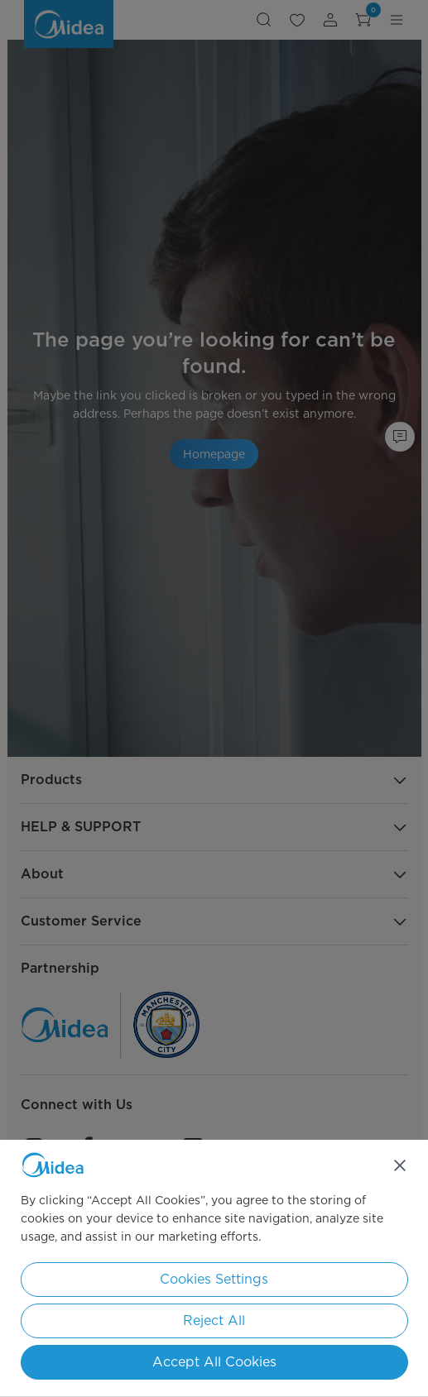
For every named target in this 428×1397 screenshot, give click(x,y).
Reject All (214, 1320)
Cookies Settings (214, 1279)
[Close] (400, 1165)
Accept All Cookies (214, 1362)
